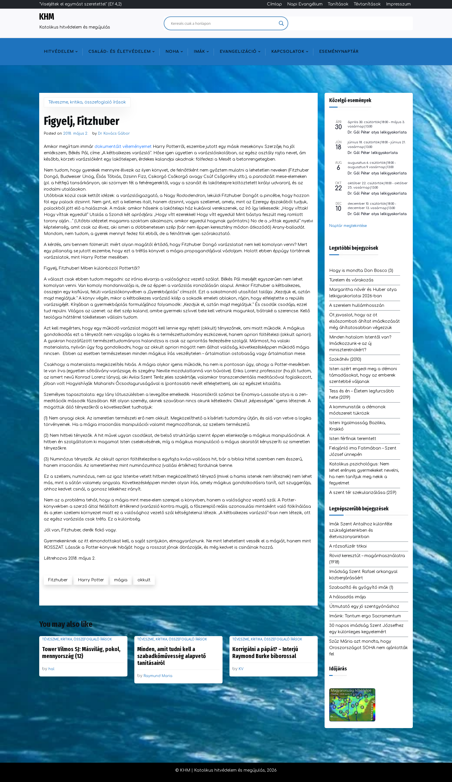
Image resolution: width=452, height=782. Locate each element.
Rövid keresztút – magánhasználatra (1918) (367, 559)
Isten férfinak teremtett (352, 439)
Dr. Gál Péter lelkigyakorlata (373, 153)
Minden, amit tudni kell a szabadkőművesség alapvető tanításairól (171, 656)
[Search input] (223, 23)
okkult (144, 580)
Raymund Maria (158, 676)
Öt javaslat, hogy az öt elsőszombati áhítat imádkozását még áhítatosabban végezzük (364, 321)
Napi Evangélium (305, 4)
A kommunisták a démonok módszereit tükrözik (357, 410)
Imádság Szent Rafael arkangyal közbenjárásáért (363, 574)
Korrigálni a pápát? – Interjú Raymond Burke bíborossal (265, 652)
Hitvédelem (59, 52)
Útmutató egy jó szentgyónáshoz (364, 606)
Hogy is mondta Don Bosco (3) (361, 270)
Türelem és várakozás (351, 280)
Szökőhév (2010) (345, 359)
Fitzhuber (58, 580)
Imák (199, 52)
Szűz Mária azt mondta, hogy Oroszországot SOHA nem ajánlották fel (368, 647)
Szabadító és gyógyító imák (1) (361, 587)
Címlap (274, 4)
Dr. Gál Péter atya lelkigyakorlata (377, 132)
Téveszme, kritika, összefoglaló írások (87, 102)
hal (51, 669)
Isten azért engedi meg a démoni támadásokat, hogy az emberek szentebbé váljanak (363, 375)
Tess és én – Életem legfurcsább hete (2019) (361, 394)
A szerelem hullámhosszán (356, 305)
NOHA (172, 52)
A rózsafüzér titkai (348, 546)
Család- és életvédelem (119, 52)
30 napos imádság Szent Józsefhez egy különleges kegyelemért (366, 628)
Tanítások (338, 4)
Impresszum (398, 4)
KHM (46, 17)
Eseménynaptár (339, 52)
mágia (120, 580)
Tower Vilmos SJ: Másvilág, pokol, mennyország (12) (81, 652)
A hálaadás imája (347, 597)
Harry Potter (91, 580)
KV (241, 669)
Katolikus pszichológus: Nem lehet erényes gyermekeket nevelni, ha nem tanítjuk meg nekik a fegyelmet (364, 473)
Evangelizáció (238, 52)
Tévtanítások (367, 4)
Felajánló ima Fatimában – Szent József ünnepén (362, 451)
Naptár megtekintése (348, 226)
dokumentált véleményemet (123, 146)
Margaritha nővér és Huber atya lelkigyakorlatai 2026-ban (363, 292)
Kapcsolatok (287, 52)
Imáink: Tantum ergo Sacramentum (365, 616)
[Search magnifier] (281, 23)
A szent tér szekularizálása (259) (362, 492)
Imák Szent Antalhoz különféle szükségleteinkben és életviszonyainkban (360, 530)
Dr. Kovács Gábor (114, 133)
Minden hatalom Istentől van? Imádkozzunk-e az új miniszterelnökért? (360, 343)
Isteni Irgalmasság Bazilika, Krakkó (357, 426)
